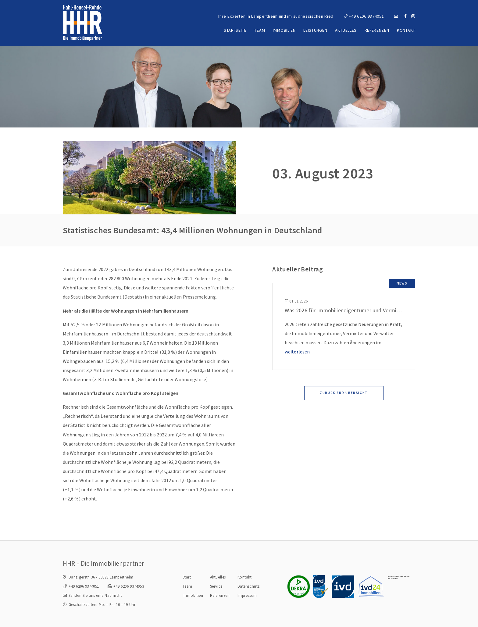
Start (187, 577)
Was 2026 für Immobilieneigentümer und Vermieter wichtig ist (359, 310)
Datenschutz (248, 586)
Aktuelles (346, 30)
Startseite (235, 30)
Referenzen (377, 30)
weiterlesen (297, 352)
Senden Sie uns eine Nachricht (95, 595)
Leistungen (315, 30)
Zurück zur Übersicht (344, 393)
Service (216, 586)
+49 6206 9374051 (364, 16)
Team (259, 30)
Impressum (247, 595)
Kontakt (406, 30)
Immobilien (284, 30)
